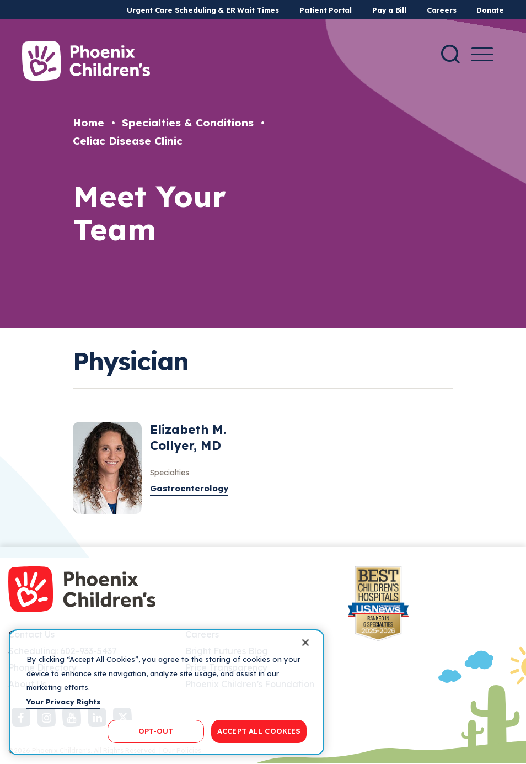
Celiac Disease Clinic (128, 140)
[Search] (450, 54)
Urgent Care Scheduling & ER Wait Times (203, 10)
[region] (166, 692)
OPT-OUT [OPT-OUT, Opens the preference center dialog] (156, 730)
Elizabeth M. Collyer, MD (188, 437)
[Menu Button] (482, 54)
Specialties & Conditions (188, 122)
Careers (441, 10)
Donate (490, 10)
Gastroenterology (189, 488)
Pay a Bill (389, 10)
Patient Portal (325, 10)
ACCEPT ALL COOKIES (258, 730)
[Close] (305, 642)
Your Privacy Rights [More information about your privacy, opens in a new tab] (63, 701)
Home (88, 122)
